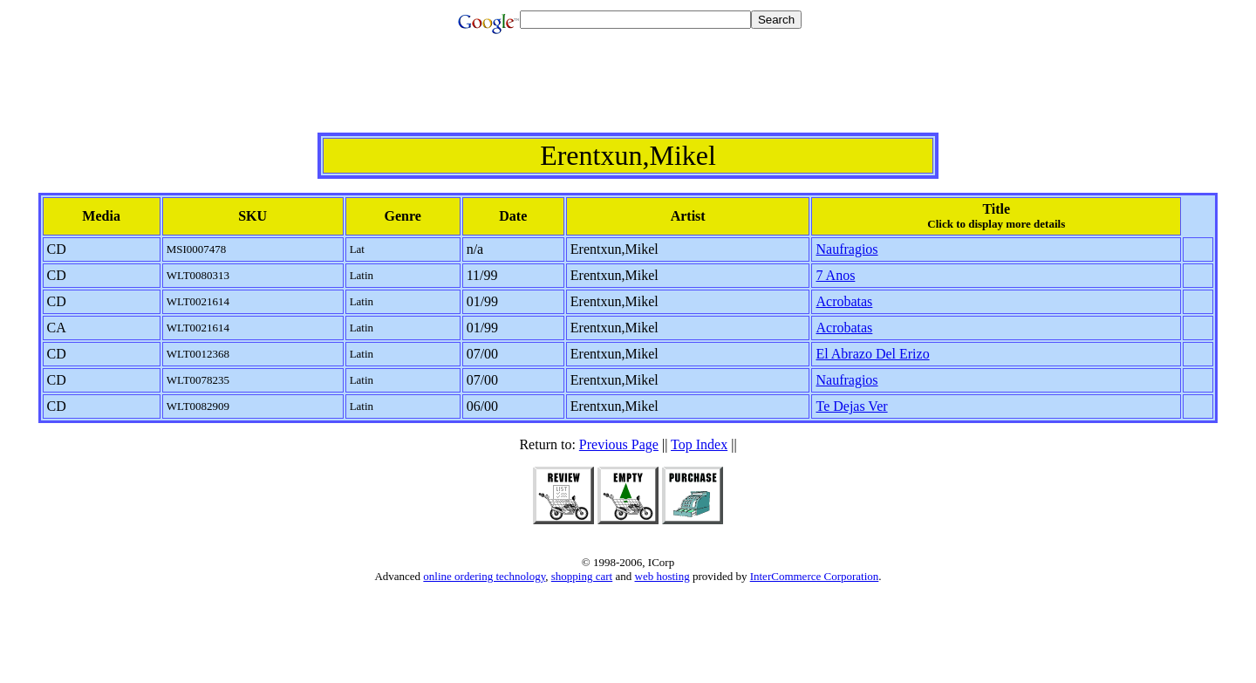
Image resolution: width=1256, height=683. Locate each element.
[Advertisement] (628, 93)
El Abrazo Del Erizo (872, 353)
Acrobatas (844, 301)
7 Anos (835, 275)
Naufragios (846, 249)
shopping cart (581, 576)
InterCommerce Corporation (814, 576)
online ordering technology (484, 576)
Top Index (699, 444)
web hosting (662, 576)
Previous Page (619, 444)
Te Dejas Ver (851, 406)
